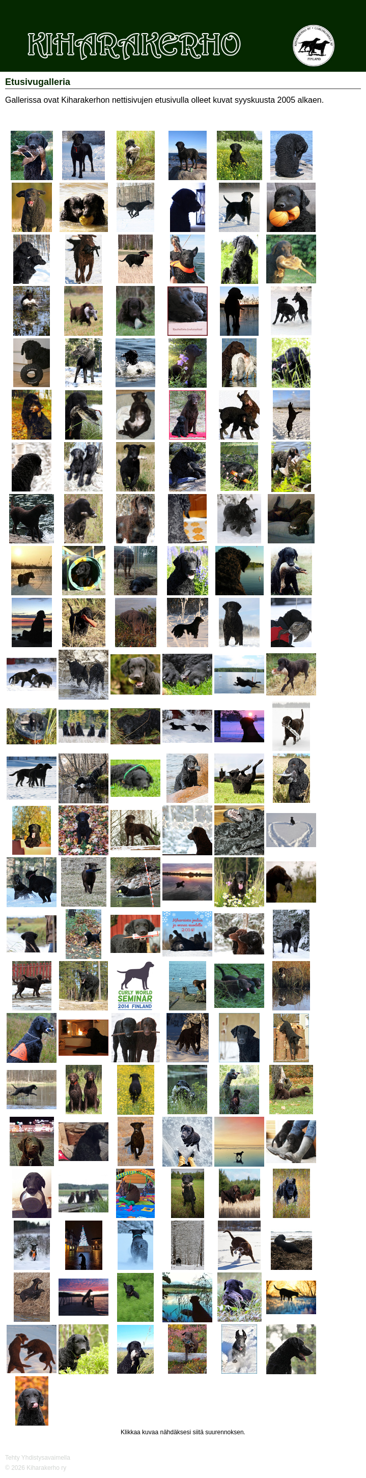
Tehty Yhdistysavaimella (37, 1457)
